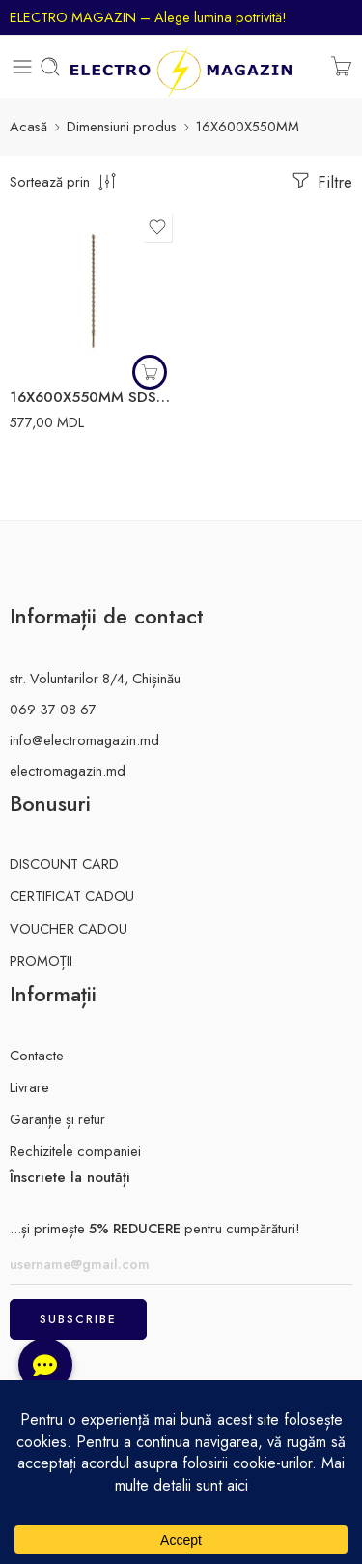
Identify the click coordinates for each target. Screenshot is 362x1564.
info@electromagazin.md (84, 740)
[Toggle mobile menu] (22, 66)
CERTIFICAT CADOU (72, 895)
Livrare (29, 1087)
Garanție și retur (57, 1119)
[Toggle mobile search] (50, 66)
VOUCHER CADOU (68, 928)
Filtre (320, 180)
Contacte (37, 1055)
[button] (149, 372)
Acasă (28, 126)
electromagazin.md (67, 771)
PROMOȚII (41, 960)
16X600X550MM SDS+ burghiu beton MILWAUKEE (93, 397)
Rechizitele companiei (75, 1151)
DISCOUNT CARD (64, 864)
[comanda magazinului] (65, 180)
